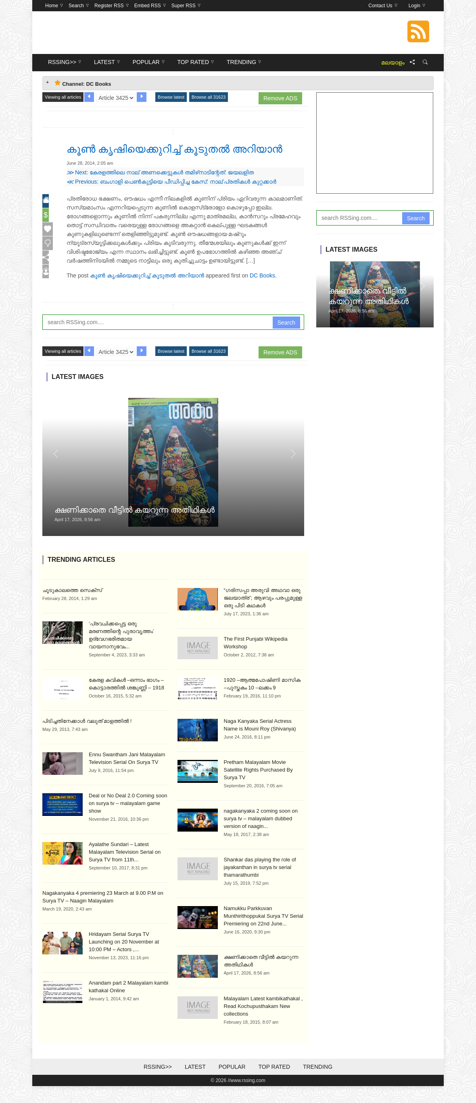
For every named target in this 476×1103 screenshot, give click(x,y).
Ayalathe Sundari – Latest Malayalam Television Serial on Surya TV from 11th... (125, 869)
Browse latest (171, 97)
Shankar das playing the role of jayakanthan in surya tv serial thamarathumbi (260, 884)
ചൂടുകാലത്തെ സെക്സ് (72, 607)
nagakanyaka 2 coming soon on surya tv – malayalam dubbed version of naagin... (261, 835)
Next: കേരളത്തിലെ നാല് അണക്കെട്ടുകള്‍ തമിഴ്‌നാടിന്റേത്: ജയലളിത (160, 189)
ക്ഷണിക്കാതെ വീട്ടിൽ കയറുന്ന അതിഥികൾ (134, 526)
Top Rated (274, 1083)
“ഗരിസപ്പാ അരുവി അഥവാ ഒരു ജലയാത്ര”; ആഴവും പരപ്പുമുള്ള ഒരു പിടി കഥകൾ (263, 614)
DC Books (262, 292)
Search (286, 339)
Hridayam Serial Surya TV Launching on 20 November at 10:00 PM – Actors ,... (124, 958)
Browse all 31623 (208, 97)
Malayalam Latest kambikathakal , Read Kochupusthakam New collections (263, 1023)
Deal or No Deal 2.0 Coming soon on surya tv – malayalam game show (128, 820)
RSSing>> (158, 1083)
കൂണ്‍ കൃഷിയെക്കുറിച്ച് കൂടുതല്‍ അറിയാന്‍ (147, 292)
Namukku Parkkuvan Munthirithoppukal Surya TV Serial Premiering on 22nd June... (263, 933)
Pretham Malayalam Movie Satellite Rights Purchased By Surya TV (258, 786)
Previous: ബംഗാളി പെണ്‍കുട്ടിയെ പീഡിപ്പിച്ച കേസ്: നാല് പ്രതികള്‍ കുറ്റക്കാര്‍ (171, 198)
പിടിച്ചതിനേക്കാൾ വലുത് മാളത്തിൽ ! (87, 738)
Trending (317, 1083)
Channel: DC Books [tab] (82, 83)
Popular (232, 1083)
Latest (195, 1083)
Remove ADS (280, 98)
